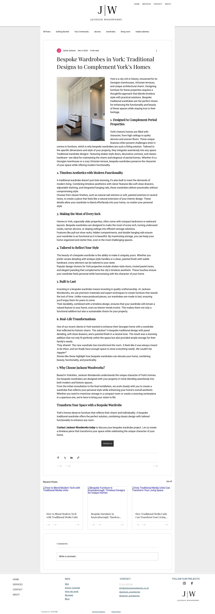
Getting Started (62, 32)
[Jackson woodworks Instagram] (184, 583)
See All (169, 481)
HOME (16, 579)
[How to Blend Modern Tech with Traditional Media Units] (63, 498)
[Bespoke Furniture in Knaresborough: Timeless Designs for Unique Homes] (107, 498)
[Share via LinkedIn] (71, 457)
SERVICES (18, 584)
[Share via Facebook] (58, 457)
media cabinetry (142, 32)
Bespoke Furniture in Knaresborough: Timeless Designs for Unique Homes (105, 515)
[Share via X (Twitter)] (64, 457)
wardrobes (110, 32)
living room (125, 32)
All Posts (46, 32)
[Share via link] (78, 457)
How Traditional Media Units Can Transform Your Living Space (151, 515)
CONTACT (17, 589)
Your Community (81, 32)
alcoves (97, 32)
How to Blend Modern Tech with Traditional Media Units (62, 515)
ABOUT (16, 594)
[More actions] (156, 50)
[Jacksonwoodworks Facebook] (192, 583)
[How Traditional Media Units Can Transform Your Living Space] (152, 498)
